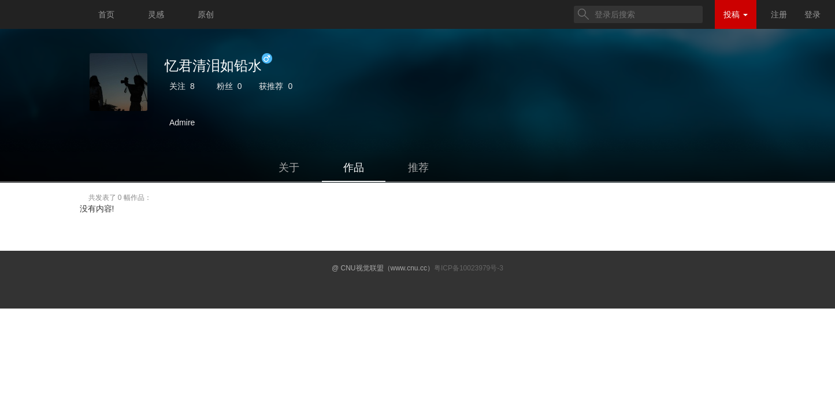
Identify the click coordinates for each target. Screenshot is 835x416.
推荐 (418, 167)
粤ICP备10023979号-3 (468, 268)
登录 (812, 14)
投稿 (735, 14)
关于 (289, 167)
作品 (353, 167)
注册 (779, 14)
